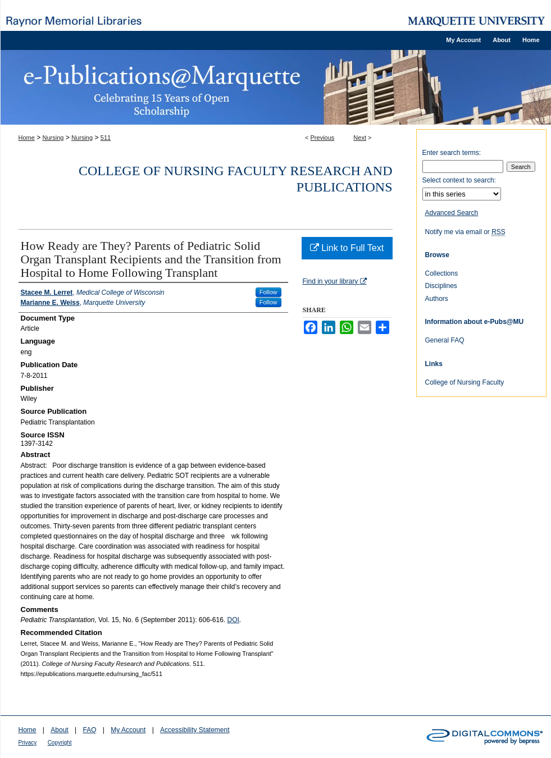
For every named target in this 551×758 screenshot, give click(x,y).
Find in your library (335, 281)
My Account (128, 730)
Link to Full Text (347, 248)
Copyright (60, 742)
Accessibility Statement (194, 730)
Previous (323, 137)
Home (27, 137)
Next (359, 137)
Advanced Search (452, 213)
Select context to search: (459, 180)
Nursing (53, 137)
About (59, 730)
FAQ (89, 730)
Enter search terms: (451, 153)
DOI (233, 620)
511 (106, 137)
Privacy (28, 742)
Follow (268, 292)
